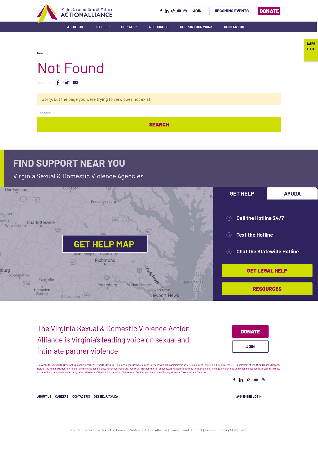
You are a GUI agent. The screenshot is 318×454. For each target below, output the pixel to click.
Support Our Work (196, 27)
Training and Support (186, 430)
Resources (159, 27)
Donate (269, 11)
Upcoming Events (232, 10)
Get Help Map (105, 243)
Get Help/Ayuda (106, 396)
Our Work (129, 27)
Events (210, 430)
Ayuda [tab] (292, 193)
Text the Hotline (254, 234)
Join (197, 10)
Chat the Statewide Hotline (267, 251)
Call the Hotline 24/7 (260, 218)
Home (40, 53)
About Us (75, 27)
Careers (61, 396)
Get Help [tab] (242, 193)
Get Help (102, 27)
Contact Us (234, 27)
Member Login (248, 396)
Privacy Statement (232, 430)
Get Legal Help (267, 270)
